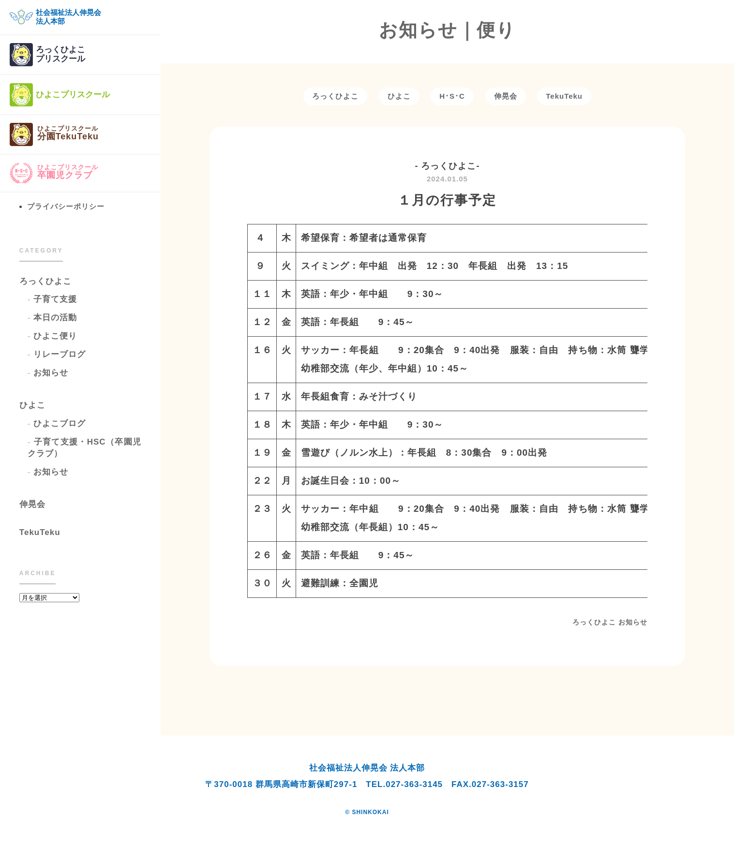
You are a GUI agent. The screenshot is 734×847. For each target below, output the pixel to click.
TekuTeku (39, 532)
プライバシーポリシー (66, 206)
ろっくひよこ (45, 281)
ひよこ (32, 405)
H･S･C (452, 96)
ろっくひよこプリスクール (47, 54)
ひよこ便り (55, 336)
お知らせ (50, 372)
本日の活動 (55, 317)
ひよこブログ (59, 423)
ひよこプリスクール (60, 94)
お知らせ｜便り (447, 30)
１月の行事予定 (447, 200)
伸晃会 (32, 504)
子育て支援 (55, 299)
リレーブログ (59, 354)
